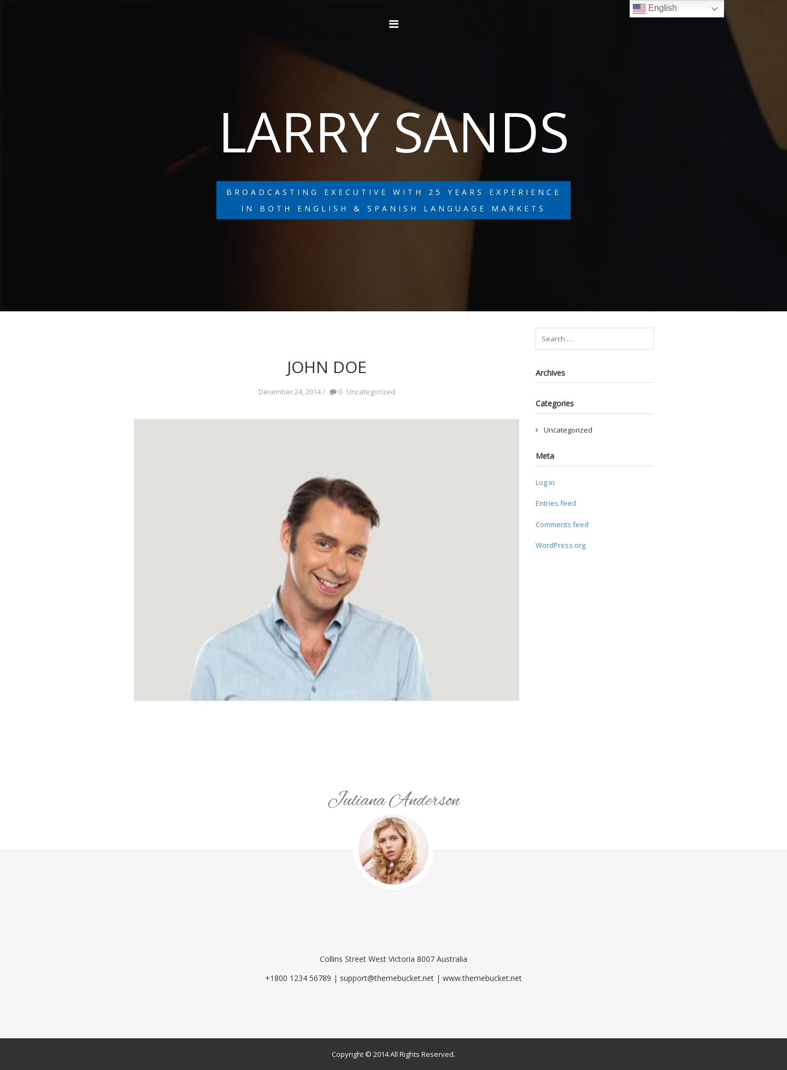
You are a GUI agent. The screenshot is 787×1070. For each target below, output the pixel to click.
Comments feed (562, 524)
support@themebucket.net (387, 978)
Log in (545, 482)
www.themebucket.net (482, 978)
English (655, 8)
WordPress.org (560, 545)
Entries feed (556, 503)
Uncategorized (568, 430)
